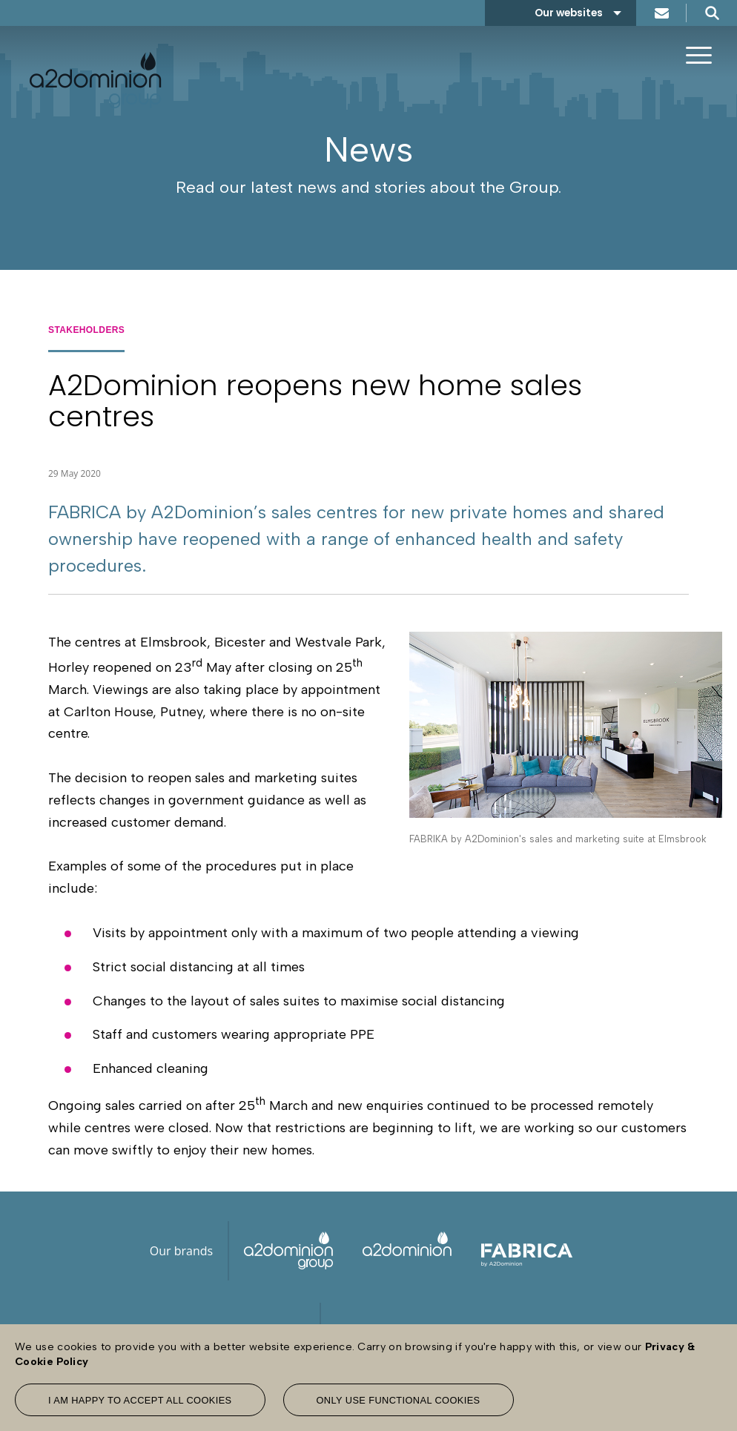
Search (712, 13)
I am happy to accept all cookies (140, 1400)
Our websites (569, 13)
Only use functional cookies (398, 1400)
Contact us (661, 13)
